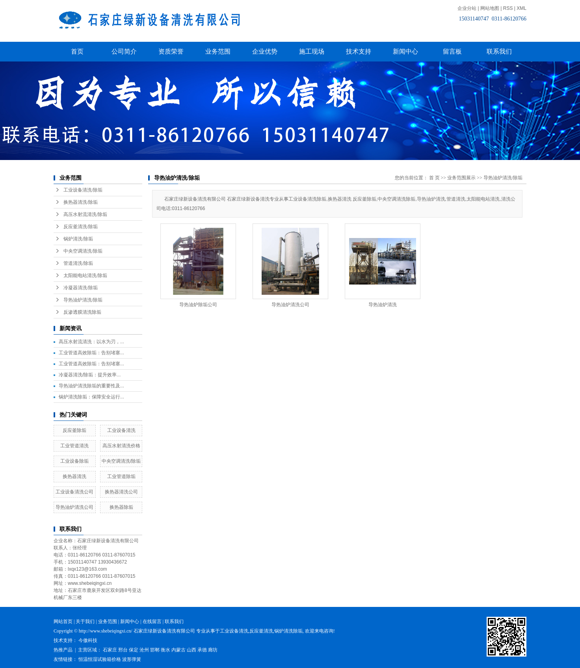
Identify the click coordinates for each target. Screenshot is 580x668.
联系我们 (499, 51)
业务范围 (218, 51)
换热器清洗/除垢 (80, 202)
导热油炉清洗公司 (74, 507)
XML (521, 8)
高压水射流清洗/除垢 (85, 214)
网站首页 (63, 621)
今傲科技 (87, 640)
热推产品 (63, 650)
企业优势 (264, 51)
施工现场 (311, 51)
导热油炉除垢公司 (198, 304)
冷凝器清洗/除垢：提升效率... (90, 375)
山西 (191, 650)
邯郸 (155, 650)
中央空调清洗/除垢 (82, 251)
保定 (133, 650)
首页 (77, 51)
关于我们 (85, 621)
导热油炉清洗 (382, 304)
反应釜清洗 (261, 631)
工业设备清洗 (121, 430)
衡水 (165, 650)
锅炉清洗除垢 (288, 631)
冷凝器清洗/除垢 (80, 287)
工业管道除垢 (121, 476)
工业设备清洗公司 (74, 492)
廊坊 (212, 650)
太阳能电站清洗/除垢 (85, 275)
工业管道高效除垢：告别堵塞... (91, 352)
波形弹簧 (131, 659)
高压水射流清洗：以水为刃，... (91, 341)
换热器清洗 (74, 476)
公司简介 (124, 51)
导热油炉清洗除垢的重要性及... (91, 386)
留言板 (452, 51)
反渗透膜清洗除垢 (82, 312)
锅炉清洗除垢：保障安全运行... (91, 397)
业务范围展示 (461, 177)
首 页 (434, 177)
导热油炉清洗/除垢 (82, 300)
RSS (508, 8)
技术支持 (358, 51)
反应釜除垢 (74, 430)
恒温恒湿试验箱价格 (99, 659)
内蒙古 (178, 650)
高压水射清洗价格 (121, 445)
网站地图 (489, 8)
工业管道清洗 (74, 445)
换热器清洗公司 (121, 492)
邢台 (123, 650)
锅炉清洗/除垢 (78, 239)
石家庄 (110, 650)
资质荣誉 (171, 51)
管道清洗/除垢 (78, 263)
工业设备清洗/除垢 (82, 190)
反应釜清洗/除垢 (80, 226)
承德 (202, 650)
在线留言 (152, 621)
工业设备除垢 (74, 461)
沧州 (144, 650)
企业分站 (466, 8)
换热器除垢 (121, 507)
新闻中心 (405, 51)
